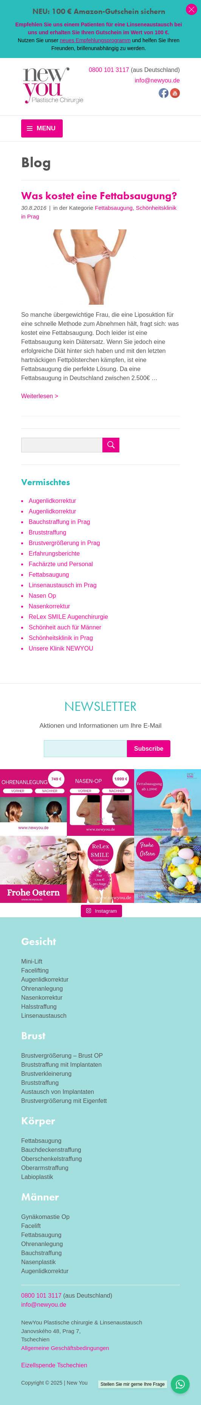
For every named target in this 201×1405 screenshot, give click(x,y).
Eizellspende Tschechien (54, 1365)
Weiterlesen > (39, 396)
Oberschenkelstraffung (51, 1159)
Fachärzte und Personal (61, 564)
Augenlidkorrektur (52, 501)
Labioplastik (37, 1177)
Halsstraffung (39, 1006)
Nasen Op (42, 596)
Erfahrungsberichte (54, 553)
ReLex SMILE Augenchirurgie (68, 617)
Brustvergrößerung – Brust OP (62, 1055)
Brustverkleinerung (46, 1074)
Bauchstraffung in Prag (59, 522)
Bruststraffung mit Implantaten (61, 1064)
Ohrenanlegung (42, 988)
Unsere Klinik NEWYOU (61, 648)
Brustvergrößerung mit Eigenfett (64, 1101)
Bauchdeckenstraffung (51, 1150)
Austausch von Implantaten (57, 1092)
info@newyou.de (157, 80)
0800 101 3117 (109, 70)
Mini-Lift (31, 961)
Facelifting (35, 970)
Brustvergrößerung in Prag (64, 543)
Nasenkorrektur (49, 606)
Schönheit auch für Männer (65, 627)
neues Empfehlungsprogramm (95, 40)
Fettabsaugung (114, 208)
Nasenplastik (38, 1262)
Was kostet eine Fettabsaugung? (99, 195)
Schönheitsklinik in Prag (61, 638)
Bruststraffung (47, 532)
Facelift (31, 1226)
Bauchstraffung (41, 1253)
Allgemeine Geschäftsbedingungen (65, 1348)
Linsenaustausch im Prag (63, 585)
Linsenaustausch (43, 1016)
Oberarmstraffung (44, 1168)
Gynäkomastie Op (45, 1217)
